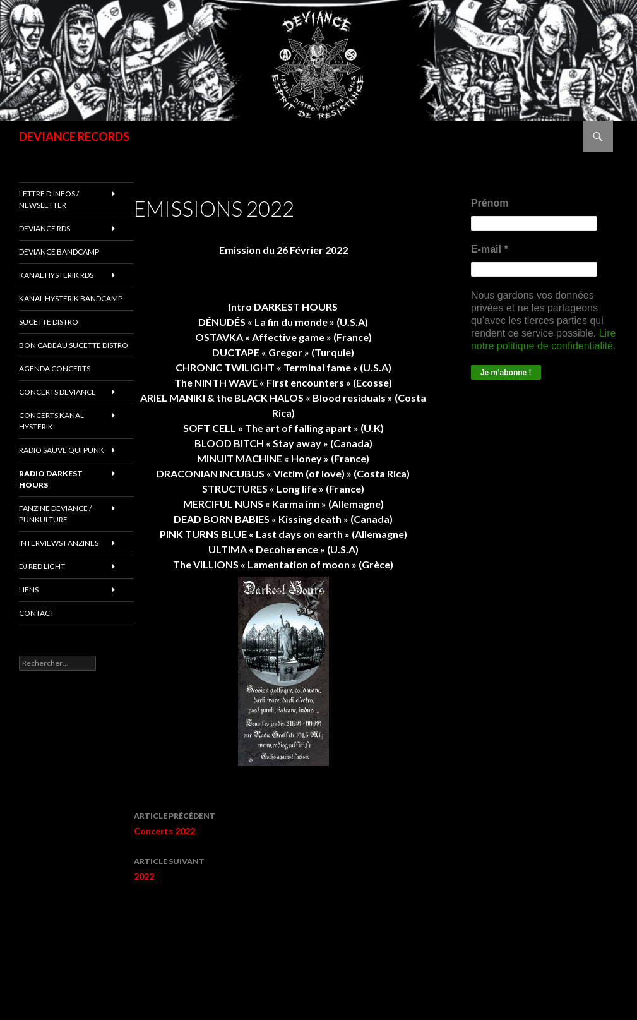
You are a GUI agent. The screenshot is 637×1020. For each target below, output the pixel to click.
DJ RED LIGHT (42, 566)
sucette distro (48, 322)
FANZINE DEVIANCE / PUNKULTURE (55, 513)
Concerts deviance (57, 392)
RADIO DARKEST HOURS (51, 479)
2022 (283, 868)
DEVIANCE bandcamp (59, 251)
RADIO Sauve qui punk (61, 450)
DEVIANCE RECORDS (74, 136)
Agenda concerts (54, 368)
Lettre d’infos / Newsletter (49, 199)
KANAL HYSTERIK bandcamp (70, 298)
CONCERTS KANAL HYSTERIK (51, 421)
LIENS (29, 589)
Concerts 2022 (283, 822)
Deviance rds (44, 228)
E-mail (489, 249)
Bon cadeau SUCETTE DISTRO (73, 345)
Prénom (490, 203)
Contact (36, 613)
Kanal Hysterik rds (56, 275)
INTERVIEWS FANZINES (58, 543)
